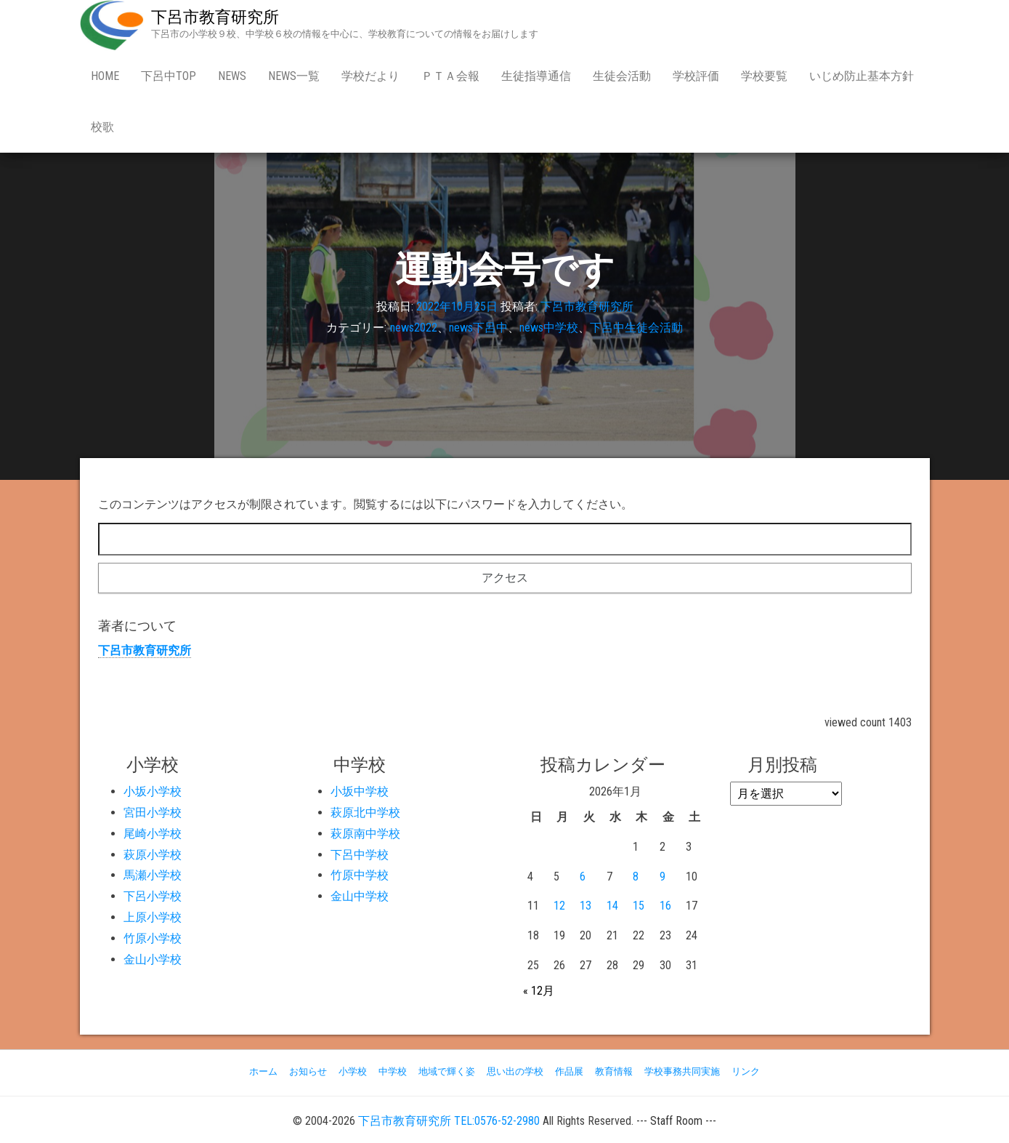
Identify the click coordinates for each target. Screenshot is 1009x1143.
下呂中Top (168, 76)
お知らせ (308, 1071)
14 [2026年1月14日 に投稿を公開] (612, 906)
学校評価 (696, 76)
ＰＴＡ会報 (450, 76)
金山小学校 (152, 959)
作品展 (569, 1071)
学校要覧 (764, 76)
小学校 (353, 1071)
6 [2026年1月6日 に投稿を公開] (582, 876)
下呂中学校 (360, 855)
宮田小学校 (152, 812)
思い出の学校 (515, 1071)
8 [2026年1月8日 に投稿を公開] (636, 876)
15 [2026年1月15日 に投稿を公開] (638, 906)
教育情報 (614, 1071)
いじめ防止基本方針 (861, 76)
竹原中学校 (360, 875)
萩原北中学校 (365, 812)
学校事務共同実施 (682, 1071)
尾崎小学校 (152, 834)
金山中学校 (360, 896)
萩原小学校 (152, 855)
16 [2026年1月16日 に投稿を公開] (665, 906)
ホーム (263, 1071)
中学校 (392, 1071)
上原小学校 (152, 917)
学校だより (370, 76)
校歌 (102, 127)
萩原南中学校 (365, 834)
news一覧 (294, 76)
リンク (746, 1071)
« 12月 (538, 991)
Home (105, 76)
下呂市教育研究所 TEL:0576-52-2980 (449, 1121)
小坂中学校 (360, 791)
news (232, 76)
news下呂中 (478, 327)
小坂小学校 (152, 791)
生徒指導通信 (536, 76)
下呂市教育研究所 (215, 17)
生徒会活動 (622, 76)
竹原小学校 (152, 938)
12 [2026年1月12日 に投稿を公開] (559, 906)
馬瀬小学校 (152, 875)
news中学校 (548, 327)
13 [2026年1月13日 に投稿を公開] (585, 906)
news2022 (413, 327)
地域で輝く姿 (446, 1071)
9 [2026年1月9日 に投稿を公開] (662, 876)
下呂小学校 (152, 896)
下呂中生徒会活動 (636, 327)
